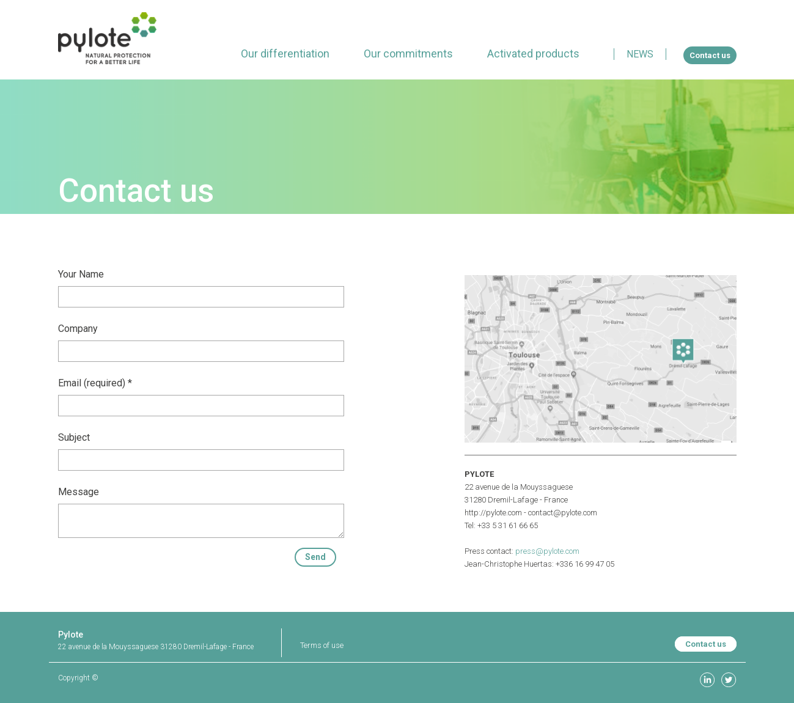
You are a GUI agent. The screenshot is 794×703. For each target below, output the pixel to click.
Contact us (705, 644)
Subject (74, 437)
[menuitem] (285, 53)
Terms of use (322, 645)
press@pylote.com (547, 551)
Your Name (81, 274)
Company (78, 328)
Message (78, 492)
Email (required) (91, 383)
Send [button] (315, 557)
